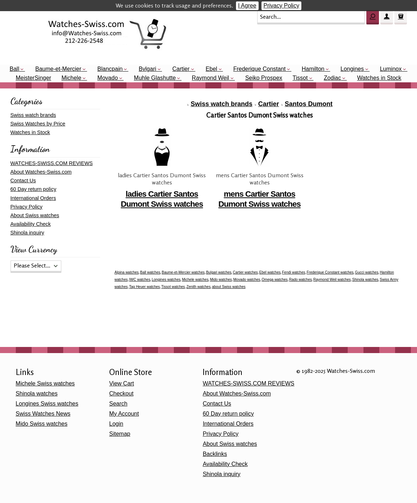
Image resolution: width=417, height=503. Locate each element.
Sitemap (119, 434)
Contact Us (23, 180)
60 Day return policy (33, 189)
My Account (124, 414)
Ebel (211, 69)
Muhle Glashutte (155, 78)
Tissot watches (173, 287)
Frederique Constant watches (330, 272)
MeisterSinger (33, 78)
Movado (107, 78)
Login (116, 424)
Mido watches (221, 280)
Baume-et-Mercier (58, 69)
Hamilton (313, 69)
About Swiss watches (34, 215)
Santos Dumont (309, 104)
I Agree (247, 6)
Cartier (181, 69)
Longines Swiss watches (47, 404)
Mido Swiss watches (42, 424)
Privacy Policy (282, 6)
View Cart (121, 383)
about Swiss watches (228, 287)
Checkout (121, 393)
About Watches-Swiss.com (41, 172)
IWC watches (139, 280)
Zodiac (332, 78)
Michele (71, 78)
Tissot (300, 78)
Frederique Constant (259, 69)
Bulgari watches (219, 272)
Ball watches (150, 272)
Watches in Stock (379, 78)
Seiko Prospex (263, 78)
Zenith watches (198, 287)
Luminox (391, 69)
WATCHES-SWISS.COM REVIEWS (51, 163)
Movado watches (246, 280)
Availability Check (30, 224)
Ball (14, 69)
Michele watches (195, 280)
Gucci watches (366, 272)
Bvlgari (147, 69)
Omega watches (275, 280)
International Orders (33, 198)
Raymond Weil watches (332, 280)
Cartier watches (245, 272)
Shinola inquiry (27, 233)
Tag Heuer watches (144, 287)
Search (118, 404)
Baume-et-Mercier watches (183, 272)
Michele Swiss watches (45, 383)
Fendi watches (293, 272)
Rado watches (300, 280)
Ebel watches (270, 272)
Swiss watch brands (221, 104)
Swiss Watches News (43, 414)
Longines (352, 69)
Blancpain (109, 69)
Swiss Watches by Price (37, 124)
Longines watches (166, 280)
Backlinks (215, 454)
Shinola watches (365, 280)
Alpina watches (127, 272)
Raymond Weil (210, 78)
